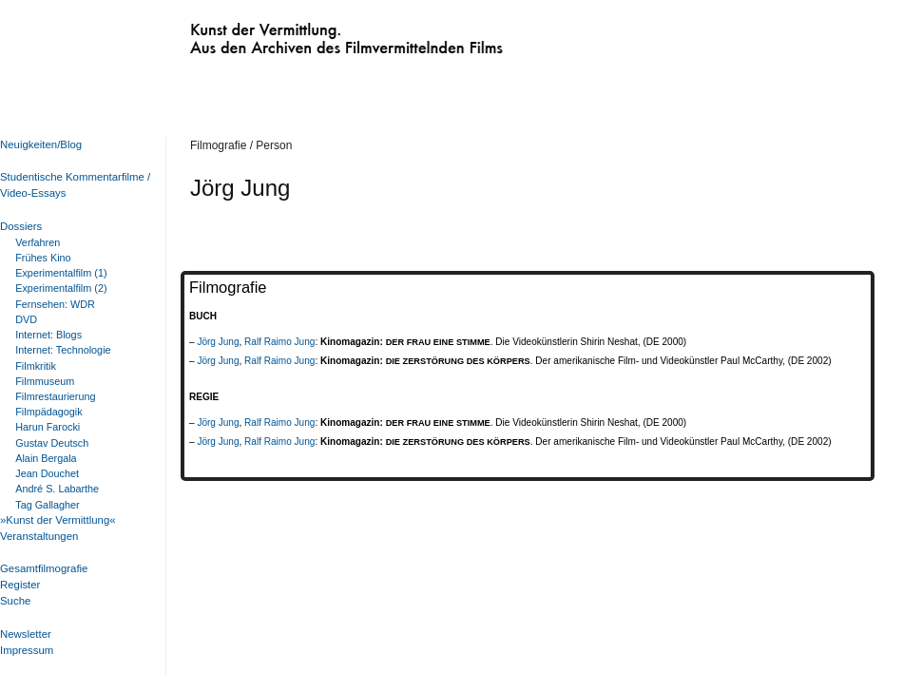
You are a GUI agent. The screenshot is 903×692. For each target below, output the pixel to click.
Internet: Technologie (62, 350)
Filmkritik (35, 366)
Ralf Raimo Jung (279, 341)
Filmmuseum (44, 381)
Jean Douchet (47, 473)
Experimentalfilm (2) (60, 288)
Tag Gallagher (47, 504)
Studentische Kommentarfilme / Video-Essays (71, 185)
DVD (26, 319)
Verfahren (37, 242)
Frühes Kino (42, 257)
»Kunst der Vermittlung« (58, 520)
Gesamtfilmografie (43, 568)
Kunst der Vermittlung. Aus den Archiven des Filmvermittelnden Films (307, 34)
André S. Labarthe (57, 488)
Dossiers (21, 226)
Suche (15, 600)
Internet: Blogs (48, 334)
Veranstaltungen (39, 536)
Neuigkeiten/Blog (41, 144)
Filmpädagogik (48, 411)
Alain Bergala (45, 458)
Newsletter (25, 634)
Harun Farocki (47, 426)
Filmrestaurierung (55, 396)
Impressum (26, 650)
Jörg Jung (218, 341)
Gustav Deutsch (51, 443)
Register (20, 584)
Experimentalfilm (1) (60, 273)
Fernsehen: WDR (55, 304)
